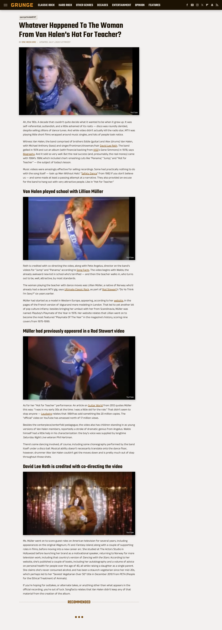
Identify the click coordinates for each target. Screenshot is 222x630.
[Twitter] (202, 5)
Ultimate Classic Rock (76, 289)
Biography (29, 153)
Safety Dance (89, 173)
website (118, 300)
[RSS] (217, 5)
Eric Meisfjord (29, 42)
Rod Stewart (109, 289)
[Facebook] (187, 5)
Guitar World (95, 405)
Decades (102, 5)
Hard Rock (65, 5)
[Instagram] (197, 5)
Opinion (140, 5)
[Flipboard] (207, 5)
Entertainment (121, 5)
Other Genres (84, 5)
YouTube (134, 112)
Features (154, 5)
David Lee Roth (108, 145)
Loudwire (46, 413)
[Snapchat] (212, 5)
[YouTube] (192, 5)
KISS (95, 149)
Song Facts (83, 269)
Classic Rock (46, 5)
